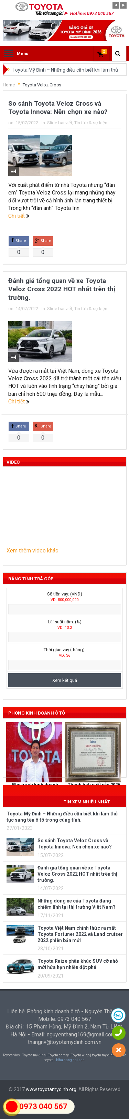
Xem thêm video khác (32, 550)
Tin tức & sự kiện (90, 122)
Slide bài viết (59, 122)
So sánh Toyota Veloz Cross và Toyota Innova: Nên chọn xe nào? (57, 107)
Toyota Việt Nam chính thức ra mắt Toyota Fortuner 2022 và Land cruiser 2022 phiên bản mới (80, 934)
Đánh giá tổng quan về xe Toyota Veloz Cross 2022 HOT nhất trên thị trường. (61, 289)
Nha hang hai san (70, 1060)
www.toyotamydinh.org (51, 1089)
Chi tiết (18, 216)
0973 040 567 (43, 1106)
